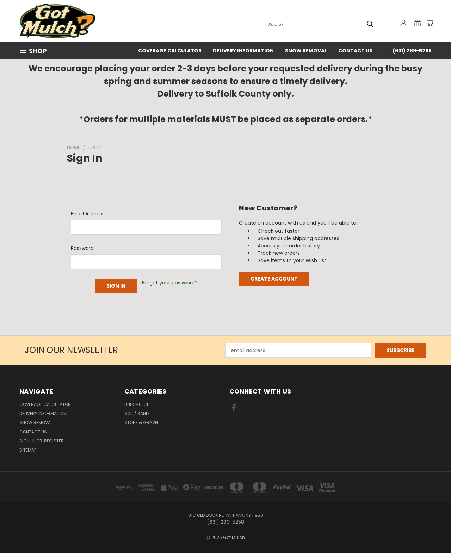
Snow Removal (306, 50)
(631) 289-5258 (412, 50)
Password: (83, 248)
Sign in (27, 441)
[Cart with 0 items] (429, 22)
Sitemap (27, 450)
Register (54, 441)
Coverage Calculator (170, 50)
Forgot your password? (170, 282)
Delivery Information (243, 50)
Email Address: (88, 213)
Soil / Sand (136, 413)
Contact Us (355, 50)
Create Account (274, 278)
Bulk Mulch (137, 404)
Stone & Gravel (141, 423)
